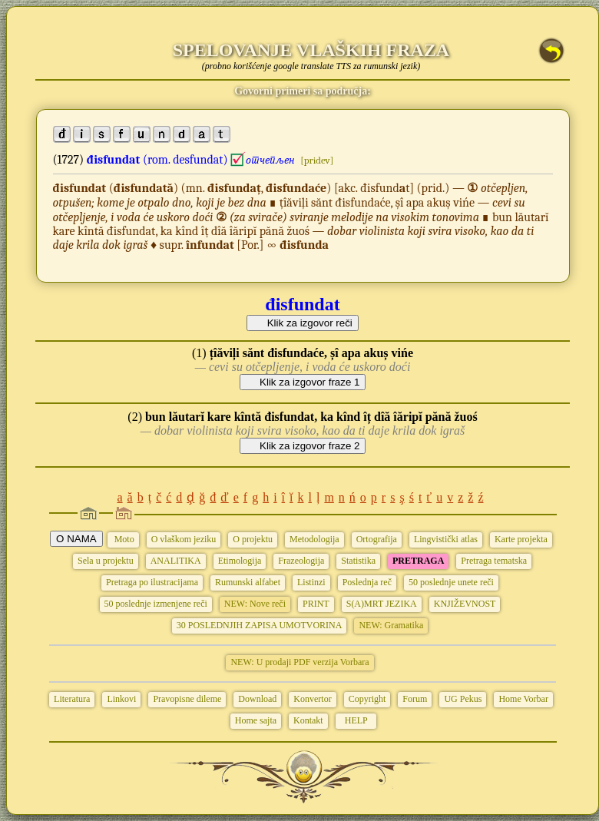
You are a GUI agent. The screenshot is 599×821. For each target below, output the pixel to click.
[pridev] (316, 160)
